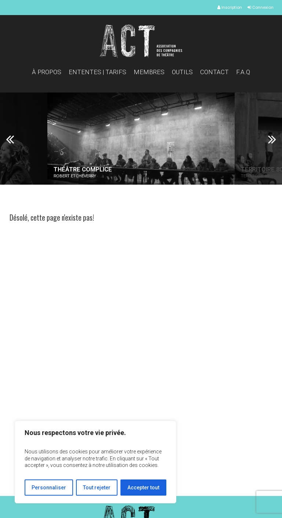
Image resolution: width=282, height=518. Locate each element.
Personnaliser (49, 487)
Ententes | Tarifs (97, 72)
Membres (149, 72)
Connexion (260, 7)
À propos (46, 72)
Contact (214, 72)
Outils (182, 72)
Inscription (229, 7)
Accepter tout (143, 487)
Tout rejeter (97, 487)
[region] (95, 462)
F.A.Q (243, 72)
